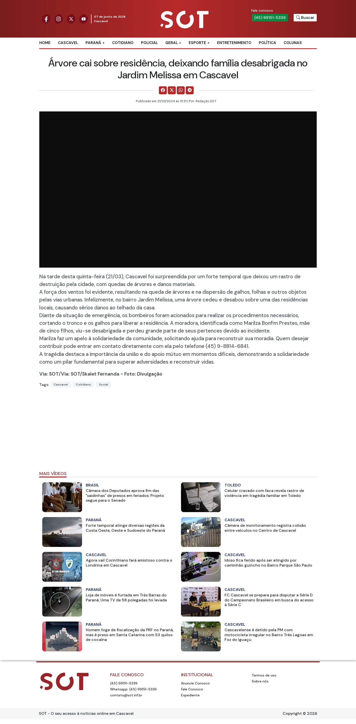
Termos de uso (264, 675)
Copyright (292, 713)
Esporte (197, 42)
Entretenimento (234, 42)
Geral (171, 42)
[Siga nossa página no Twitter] (71, 18)
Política (267, 42)
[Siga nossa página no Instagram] (59, 18)
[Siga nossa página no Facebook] (46, 18)
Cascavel (68, 42)
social (103, 384)
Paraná (93, 42)
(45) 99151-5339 (270, 17)
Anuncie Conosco (195, 683)
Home (44, 42)
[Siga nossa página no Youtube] (84, 18)
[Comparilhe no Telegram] (190, 90)
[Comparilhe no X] (172, 90)
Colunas (293, 42)
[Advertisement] (178, 431)
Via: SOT (49, 374)
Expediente (190, 695)
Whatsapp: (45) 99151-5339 (133, 689)
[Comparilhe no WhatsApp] (181, 90)
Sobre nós (260, 681)
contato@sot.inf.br (126, 695)
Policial (149, 42)
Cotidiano (123, 42)
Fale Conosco (192, 689)
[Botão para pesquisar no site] (305, 17)
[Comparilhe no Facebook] (163, 90)
